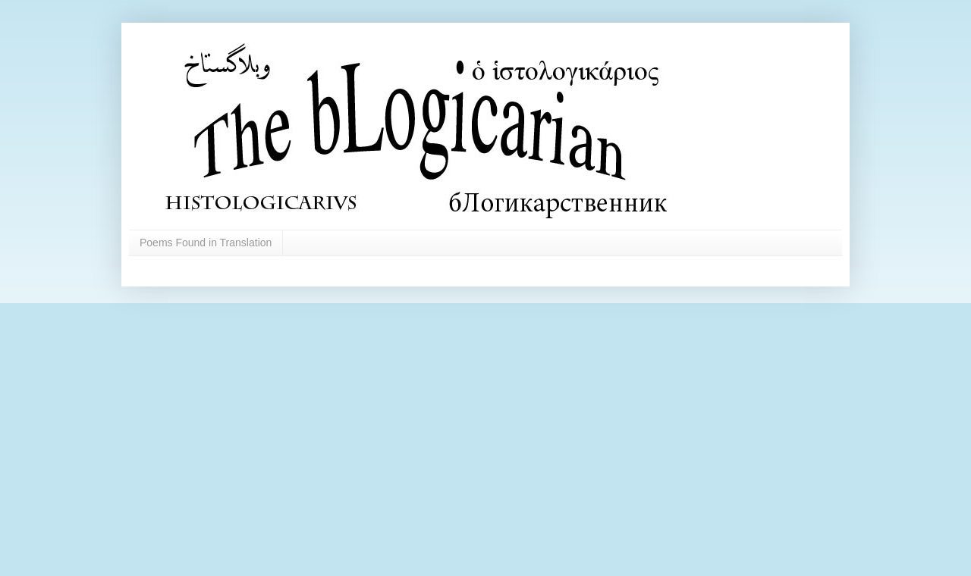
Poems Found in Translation (206, 242)
